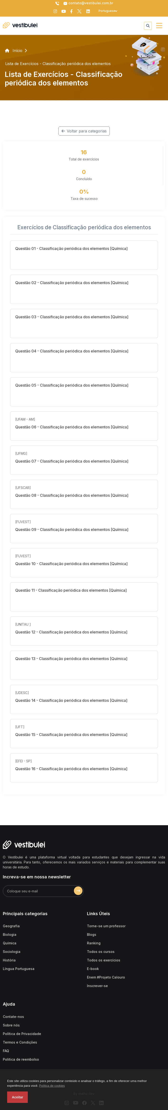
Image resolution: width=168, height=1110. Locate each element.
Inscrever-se (97, 986)
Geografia (11, 926)
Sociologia (11, 952)
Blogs (91, 934)
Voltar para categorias (84, 131)
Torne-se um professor (106, 926)
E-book (93, 969)
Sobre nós (11, 1025)
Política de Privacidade (22, 1034)
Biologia (9, 934)
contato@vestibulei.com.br (88, 3)
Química (9, 943)
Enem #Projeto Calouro (106, 977)
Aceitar (17, 1097)
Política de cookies (52, 1085)
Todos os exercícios (103, 960)
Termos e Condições (20, 1042)
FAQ (6, 1051)
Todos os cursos (101, 952)
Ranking (94, 943)
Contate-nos (13, 1017)
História (9, 960)
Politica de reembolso (21, 1059)
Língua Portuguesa (18, 969)
